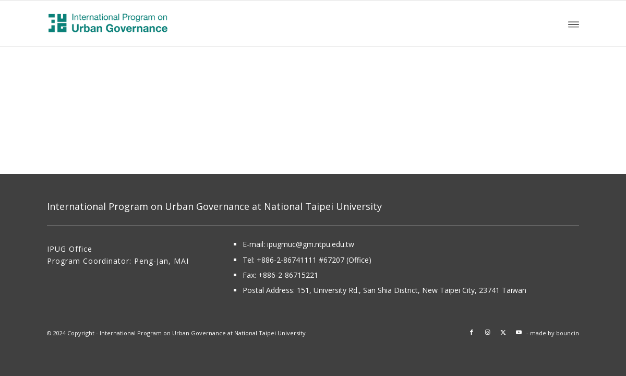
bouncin (567, 333)
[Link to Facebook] (471, 332)
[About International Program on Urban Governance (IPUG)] (141, 23)
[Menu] (573, 24)
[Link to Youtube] (518, 332)
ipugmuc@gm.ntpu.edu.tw (310, 244)
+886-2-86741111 (287, 260)
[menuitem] (573, 24)
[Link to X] (503, 332)
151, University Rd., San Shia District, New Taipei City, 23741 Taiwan (411, 290)
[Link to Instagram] (487, 332)
